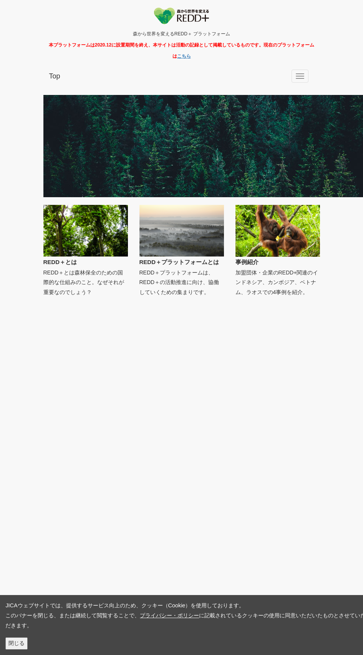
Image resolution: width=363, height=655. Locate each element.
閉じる (16, 643)
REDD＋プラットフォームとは (179, 262)
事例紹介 (247, 262)
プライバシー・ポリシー (169, 615)
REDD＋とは (60, 262)
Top (54, 76)
